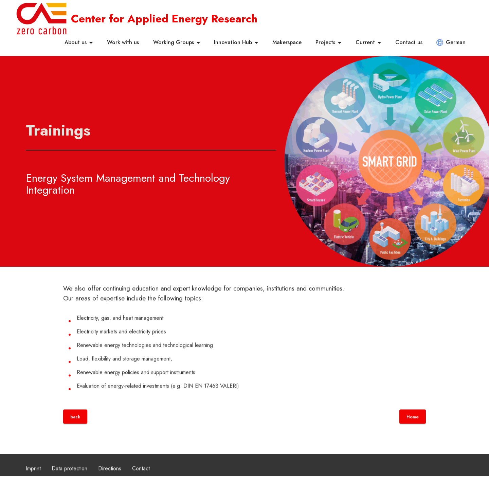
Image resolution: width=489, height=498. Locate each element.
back (75, 423)
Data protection (69, 474)
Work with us (123, 42)
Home (412, 423)
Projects (325, 42)
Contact (141, 474)
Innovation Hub (233, 42)
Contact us (408, 42)
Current (365, 42)
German (451, 42)
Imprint (33, 474)
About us (76, 42)
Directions (109, 474)
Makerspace (287, 42)
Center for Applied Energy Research (164, 18)
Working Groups (173, 42)
